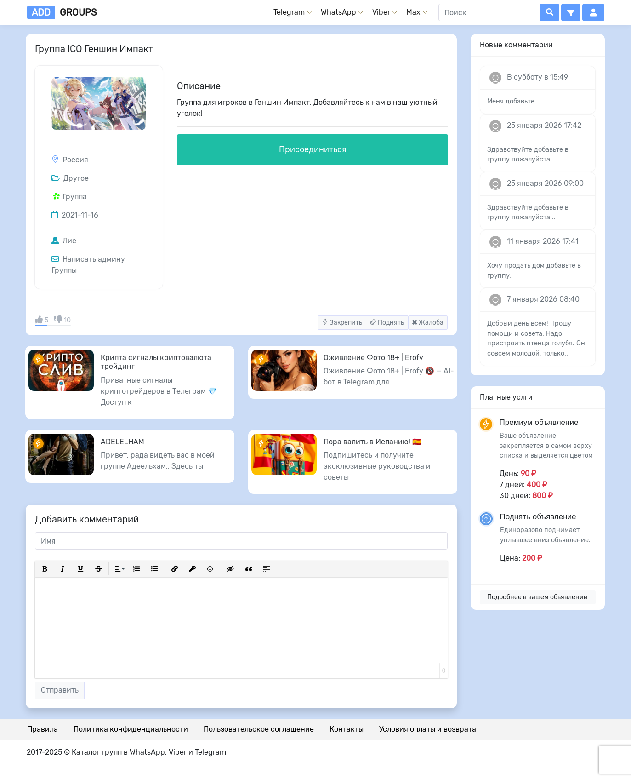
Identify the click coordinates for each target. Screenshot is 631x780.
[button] (570, 12)
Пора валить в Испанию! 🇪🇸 (372, 441)
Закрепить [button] (342, 323)
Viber (381, 12)
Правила (42, 729)
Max (413, 12)
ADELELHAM (122, 441)
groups (62, 12)
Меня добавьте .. (513, 101)
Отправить (60, 690)
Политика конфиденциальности (131, 729)
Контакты (347, 729)
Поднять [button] (387, 323)
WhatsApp (338, 12)
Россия (75, 159)
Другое (70, 178)
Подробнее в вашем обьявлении (537, 597)
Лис (63, 240)
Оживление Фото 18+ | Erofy (373, 357)
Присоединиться (313, 149)
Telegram (289, 12)
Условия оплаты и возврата (427, 729)
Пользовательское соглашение (259, 729)
